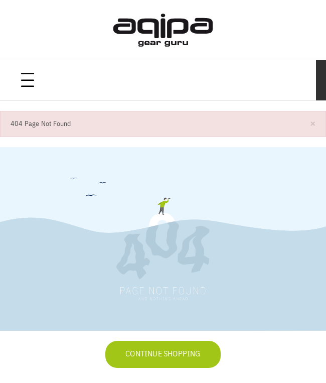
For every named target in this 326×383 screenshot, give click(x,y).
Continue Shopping (162, 354)
